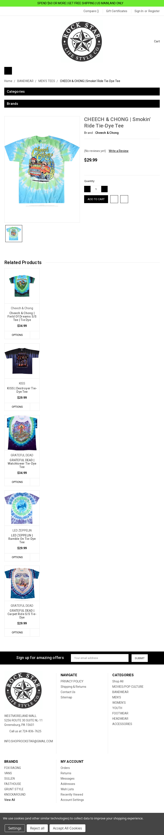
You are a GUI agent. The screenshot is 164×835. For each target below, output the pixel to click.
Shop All (117, 681)
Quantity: (89, 181)
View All (9, 800)
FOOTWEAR (120, 713)
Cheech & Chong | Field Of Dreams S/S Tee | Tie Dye (22, 316)
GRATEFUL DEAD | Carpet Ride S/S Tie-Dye (22, 614)
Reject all (37, 828)
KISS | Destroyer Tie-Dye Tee (22, 390)
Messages (68, 778)
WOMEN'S (119, 703)
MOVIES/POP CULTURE (128, 687)
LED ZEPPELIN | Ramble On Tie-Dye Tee (22, 539)
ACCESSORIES (122, 724)
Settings (14, 828)
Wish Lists (67, 789)
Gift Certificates (116, 11)
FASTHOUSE (12, 784)
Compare (91, 11)
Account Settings (72, 800)
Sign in (139, 11)
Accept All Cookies (67, 828)
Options (17, 335)
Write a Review (119, 151)
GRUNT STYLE (13, 789)
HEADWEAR (120, 719)
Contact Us (68, 692)
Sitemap (66, 697)
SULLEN (9, 778)
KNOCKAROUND (15, 794)
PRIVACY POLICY (72, 681)
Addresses (68, 784)
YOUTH (117, 708)
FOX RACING (12, 768)
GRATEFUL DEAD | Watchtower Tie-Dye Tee (22, 464)
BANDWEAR (120, 692)
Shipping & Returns (73, 687)
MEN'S (116, 697)
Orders (65, 768)
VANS (8, 773)
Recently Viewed (72, 794)
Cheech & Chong (107, 132)
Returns (66, 773)
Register (154, 11)
